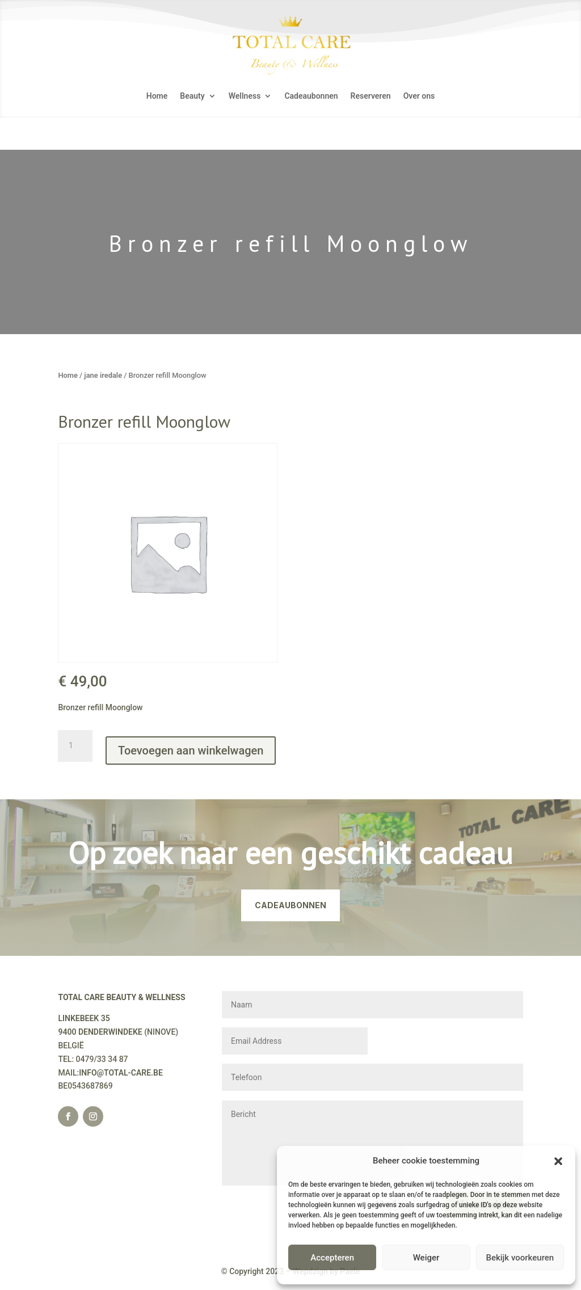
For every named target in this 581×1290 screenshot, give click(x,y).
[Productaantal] (75, 746)
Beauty (192, 96)
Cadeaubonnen (311, 96)
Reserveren (371, 96)
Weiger (426, 1258)
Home (157, 96)
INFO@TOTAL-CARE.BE (121, 1072)
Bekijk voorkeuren (520, 1258)
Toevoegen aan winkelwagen (190, 750)
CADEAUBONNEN (290, 905)
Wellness (245, 96)
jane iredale (103, 375)
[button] (558, 1161)
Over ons (419, 96)
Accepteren (332, 1258)
